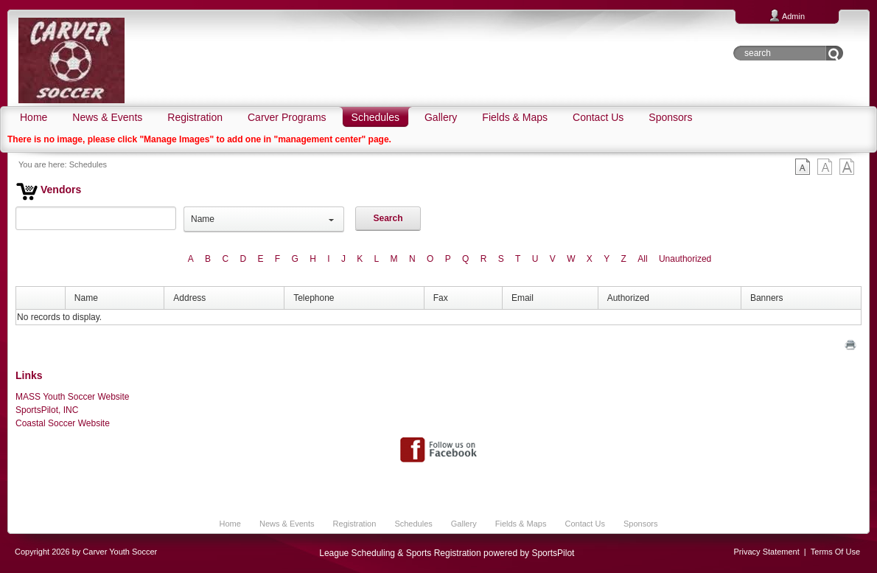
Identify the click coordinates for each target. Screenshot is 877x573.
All (642, 259)
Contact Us (584, 523)
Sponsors (640, 523)
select (331, 219)
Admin (793, 16)
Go (834, 53)
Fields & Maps (521, 523)
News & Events (287, 523)
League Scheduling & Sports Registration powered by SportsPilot (446, 553)
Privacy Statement (767, 551)
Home (230, 523)
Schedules (88, 164)
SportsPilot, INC (46, 410)
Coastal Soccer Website (62, 423)
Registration (355, 523)
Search (387, 218)
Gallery (464, 523)
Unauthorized (685, 259)
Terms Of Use (835, 551)
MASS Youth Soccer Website (72, 397)
